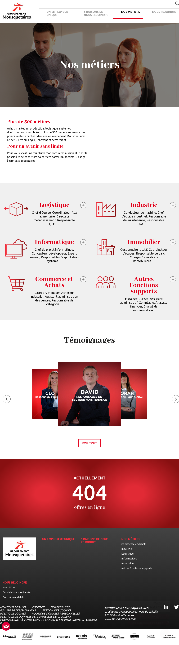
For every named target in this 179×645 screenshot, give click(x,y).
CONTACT (38, 607)
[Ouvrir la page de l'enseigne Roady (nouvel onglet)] (82, 636)
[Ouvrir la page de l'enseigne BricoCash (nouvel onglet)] (27, 636)
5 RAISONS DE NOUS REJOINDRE (96, 13)
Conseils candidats (13, 597)
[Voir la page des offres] (89, 493)
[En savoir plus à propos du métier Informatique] (83, 242)
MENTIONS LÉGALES (13, 607)
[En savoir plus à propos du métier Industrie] (173, 205)
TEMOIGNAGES (59, 607)
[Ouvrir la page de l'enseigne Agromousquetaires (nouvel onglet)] (151, 636)
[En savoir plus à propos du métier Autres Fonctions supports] (173, 279)
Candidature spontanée (16, 592)
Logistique (127, 553)
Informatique (129, 558)
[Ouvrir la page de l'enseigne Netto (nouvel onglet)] (100, 636)
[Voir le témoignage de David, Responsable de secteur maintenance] (89, 394)
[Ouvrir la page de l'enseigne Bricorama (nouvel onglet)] (63, 636)
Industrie (126, 548)
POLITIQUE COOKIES (13, 613)
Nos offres (9, 587)
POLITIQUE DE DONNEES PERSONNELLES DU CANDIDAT (35, 616)
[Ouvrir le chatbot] (165, 634)
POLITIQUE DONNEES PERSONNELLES (56, 613)
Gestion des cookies (56, 610)
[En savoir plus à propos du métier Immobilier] (173, 242)
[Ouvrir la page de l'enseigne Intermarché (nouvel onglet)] (10, 636)
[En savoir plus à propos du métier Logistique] (83, 205)
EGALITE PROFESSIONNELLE (18, 610)
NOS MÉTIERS (130, 11)
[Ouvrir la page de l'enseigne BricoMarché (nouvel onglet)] (45, 637)
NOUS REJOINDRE (164, 11)
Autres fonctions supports (136, 568)
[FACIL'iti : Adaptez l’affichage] (6, 626)
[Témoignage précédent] (7, 399)
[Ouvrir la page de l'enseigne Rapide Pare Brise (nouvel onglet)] (118, 636)
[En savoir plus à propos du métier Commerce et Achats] (83, 279)
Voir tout (91, 443)
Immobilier (128, 563)
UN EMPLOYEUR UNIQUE (57, 13)
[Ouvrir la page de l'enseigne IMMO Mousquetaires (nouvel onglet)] (134, 636)
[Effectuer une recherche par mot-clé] (177, 4)
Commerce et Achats (133, 543)
